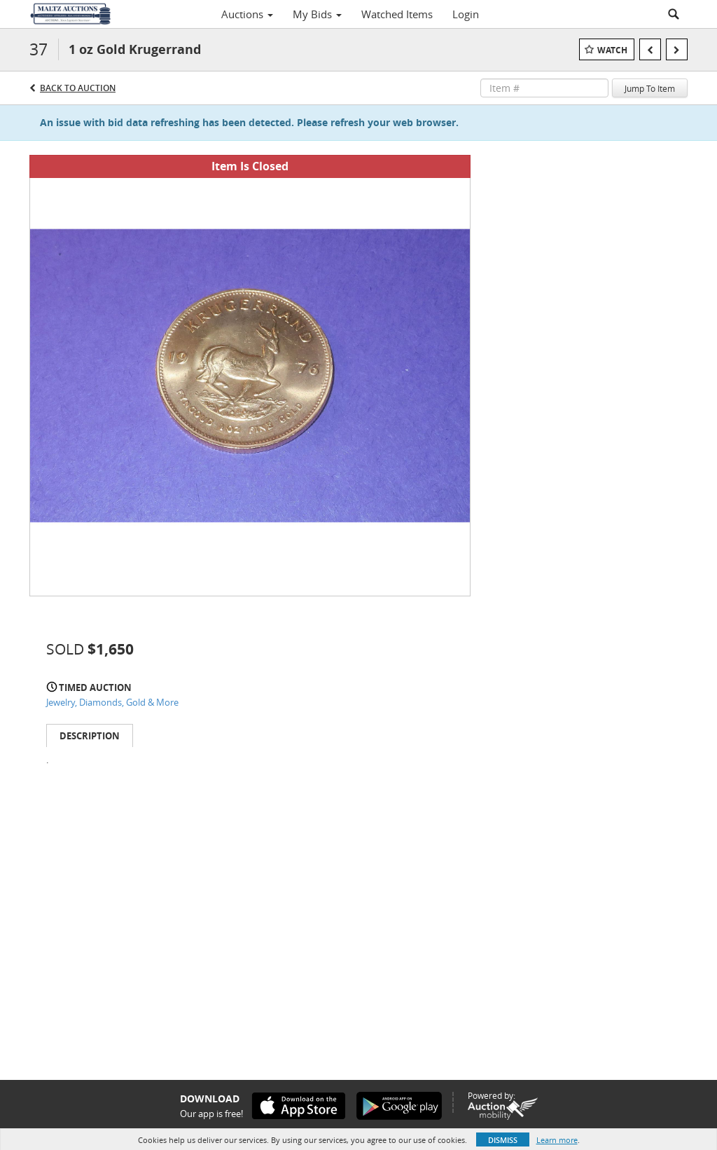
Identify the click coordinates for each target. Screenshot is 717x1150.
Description (90, 736)
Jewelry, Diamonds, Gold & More (112, 702)
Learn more (557, 1140)
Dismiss (502, 1140)
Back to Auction (78, 88)
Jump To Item (650, 88)
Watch (612, 50)
